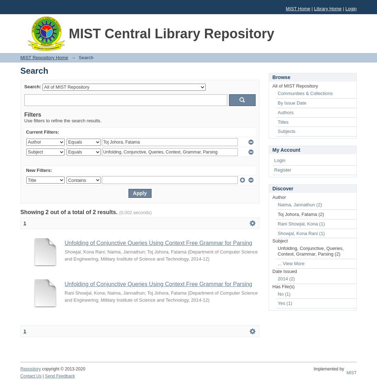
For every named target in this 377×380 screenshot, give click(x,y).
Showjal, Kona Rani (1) (301, 233)
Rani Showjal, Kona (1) (301, 224)
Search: (32, 86)
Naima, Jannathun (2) (300, 204)
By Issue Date (292, 103)
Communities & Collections (305, 93)
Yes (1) (285, 303)
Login (351, 8)
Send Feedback (60, 376)
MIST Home (298, 8)
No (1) (284, 294)
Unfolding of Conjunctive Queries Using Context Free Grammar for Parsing (158, 243)
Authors (286, 112)
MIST (352, 372)
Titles (283, 122)
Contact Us (31, 376)
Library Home (328, 8)
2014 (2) (286, 278)
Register (282, 170)
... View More (291, 263)
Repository (31, 369)
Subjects (287, 131)
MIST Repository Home (44, 57)
